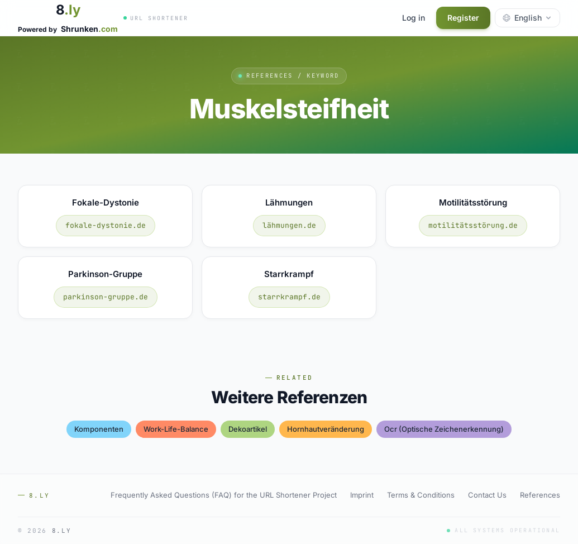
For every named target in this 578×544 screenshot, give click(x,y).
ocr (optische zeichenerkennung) (444, 428)
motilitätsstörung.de (473, 225)
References (540, 494)
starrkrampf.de (289, 297)
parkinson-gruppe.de (105, 297)
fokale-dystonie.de (105, 225)
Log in (413, 17)
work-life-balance (176, 428)
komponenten (98, 428)
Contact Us (487, 494)
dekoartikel (247, 428)
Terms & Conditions (421, 494)
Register (463, 17)
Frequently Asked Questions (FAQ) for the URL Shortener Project (224, 494)
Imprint (362, 494)
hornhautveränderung (325, 428)
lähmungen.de (289, 225)
